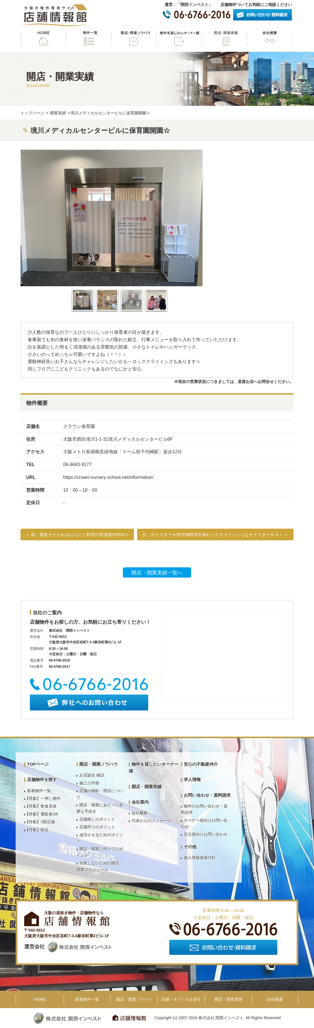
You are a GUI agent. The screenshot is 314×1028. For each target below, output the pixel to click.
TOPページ (38, 764)
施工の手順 (89, 783)
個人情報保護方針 (200, 857)
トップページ (32, 113)
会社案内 (140, 802)
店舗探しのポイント (97, 819)
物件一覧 (88, 38)
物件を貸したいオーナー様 (178, 38)
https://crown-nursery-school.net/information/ (108, 477)
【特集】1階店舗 (40, 821)
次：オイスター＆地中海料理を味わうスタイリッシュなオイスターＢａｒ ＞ (215, 534)
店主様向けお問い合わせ (206, 834)
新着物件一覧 (39, 790)
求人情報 (192, 779)
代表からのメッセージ (152, 820)
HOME (43, 38)
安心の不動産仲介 (201, 764)
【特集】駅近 (37, 829)
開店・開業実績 (224, 38)
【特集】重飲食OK (41, 814)
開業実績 (58, 113)
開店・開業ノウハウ (133, 38)
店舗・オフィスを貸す (181, 999)
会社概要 (269, 38)
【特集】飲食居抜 (41, 806)
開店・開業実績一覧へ (157, 573)
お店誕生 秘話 (91, 775)
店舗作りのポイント (97, 827)
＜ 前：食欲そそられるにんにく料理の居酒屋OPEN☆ (77, 534)
